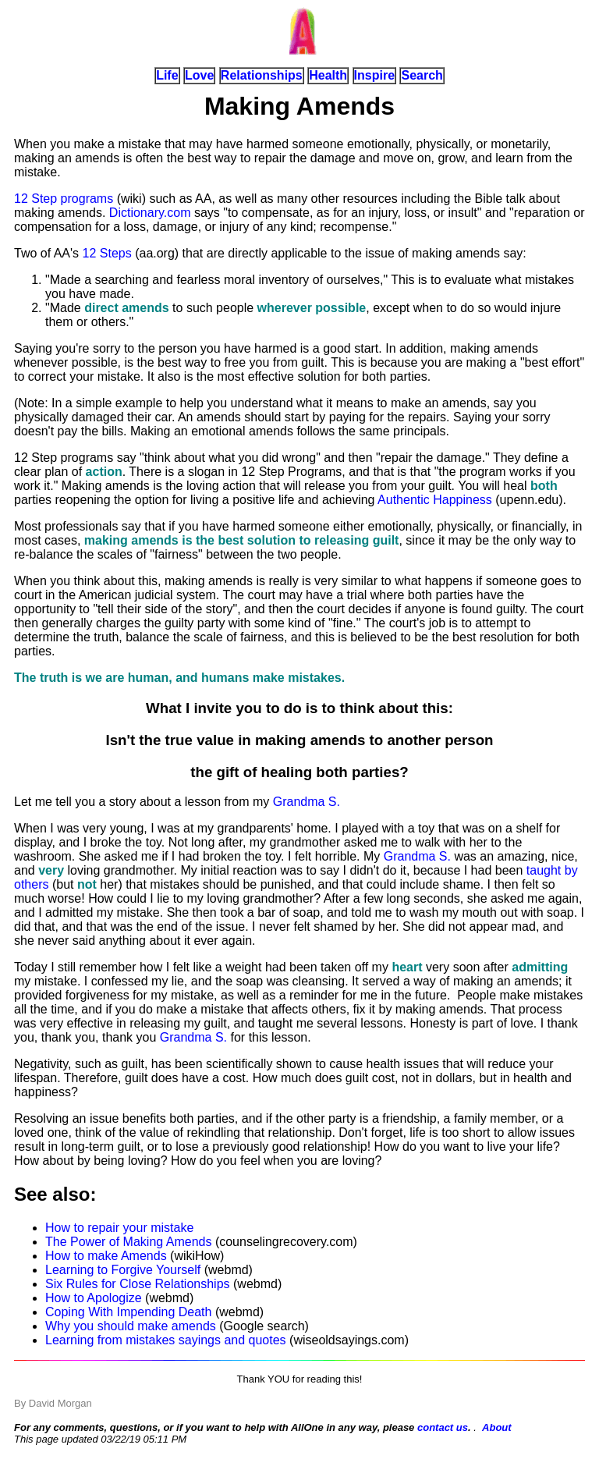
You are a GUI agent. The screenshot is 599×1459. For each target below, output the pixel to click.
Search (421, 75)
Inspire (374, 75)
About (497, 1427)
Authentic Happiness (434, 499)
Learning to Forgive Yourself (122, 1269)
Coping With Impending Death (128, 1312)
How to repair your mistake (119, 1227)
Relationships (262, 75)
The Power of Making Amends (128, 1241)
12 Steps (107, 253)
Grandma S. (306, 801)
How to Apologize (93, 1298)
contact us (442, 1427)
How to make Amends (106, 1255)
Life (167, 75)
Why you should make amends (130, 1326)
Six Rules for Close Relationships (137, 1283)
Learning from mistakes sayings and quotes (165, 1340)
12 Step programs (63, 198)
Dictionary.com (150, 212)
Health (328, 75)
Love (199, 75)
